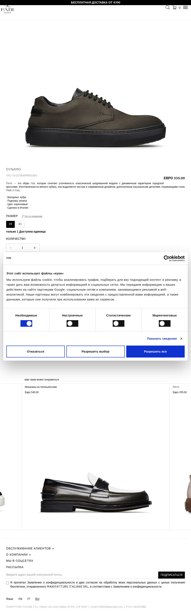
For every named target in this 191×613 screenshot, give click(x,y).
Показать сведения (162, 338)
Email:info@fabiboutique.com (107, 607)
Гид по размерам (32, 216)
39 (10, 224)
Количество (16, 239)
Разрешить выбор (95, 351)
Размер (12, 216)
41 (20, 224)
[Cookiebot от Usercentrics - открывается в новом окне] (167, 258)
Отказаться (35, 351)
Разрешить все (155, 351)
